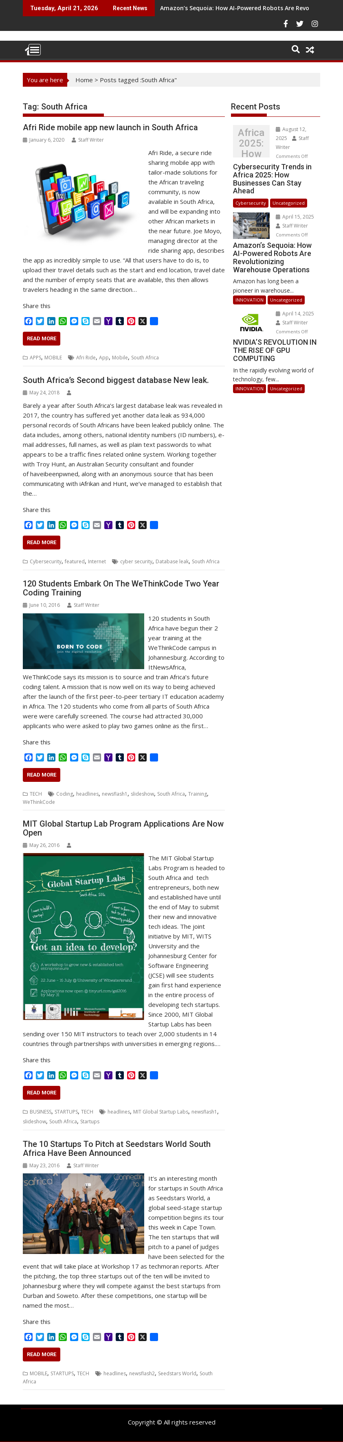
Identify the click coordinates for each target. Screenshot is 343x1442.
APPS (35, 357)
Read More (41, 338)
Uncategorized (289, 203)
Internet (97, 561)
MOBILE (53, 357)
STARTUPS (66, 1111)
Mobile (120, 357)
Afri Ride (86, 357)
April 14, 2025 (295, 313)
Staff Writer (88, 139)
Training (197, 793)
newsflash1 (115, 793)
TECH (36, 793)
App (104, 357)
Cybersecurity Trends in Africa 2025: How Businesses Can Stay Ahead (251, 143)
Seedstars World (177, 1373)
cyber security (136, 561)
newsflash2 (142, 1373)
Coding (64, 793)
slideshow (142, 793)
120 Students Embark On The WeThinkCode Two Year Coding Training (121, 588)
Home (84, 80)
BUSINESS (40, 1111)
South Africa (145, 357)
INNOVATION (249, 300)
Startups (89, 1121)
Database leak (172, 561)
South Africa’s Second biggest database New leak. (116, 380)
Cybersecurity (46, 561)
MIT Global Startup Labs (160, 1111)
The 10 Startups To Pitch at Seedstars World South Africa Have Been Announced (117, 1148)
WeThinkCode (39, 802)
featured (75, 561)
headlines (87, 793)
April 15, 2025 (295, 216)
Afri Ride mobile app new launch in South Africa (110, 127)
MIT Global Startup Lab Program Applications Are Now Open (123, 828)
